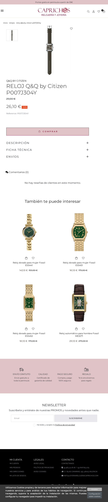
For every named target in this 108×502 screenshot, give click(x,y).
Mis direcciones (17, 472)
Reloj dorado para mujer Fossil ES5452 (29, 334)
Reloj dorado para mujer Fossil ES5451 (79, 264)
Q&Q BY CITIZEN (16, 80)
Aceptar (94, 489)
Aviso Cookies (40, 472)
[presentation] (54, 433)
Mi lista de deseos (18, 476)
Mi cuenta (14, 463)
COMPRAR (47, 131)
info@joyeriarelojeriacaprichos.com (81, 476)
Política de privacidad (65, 425)
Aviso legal (39, 463)
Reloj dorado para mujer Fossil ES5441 (29, 264)
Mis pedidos (15, 468)
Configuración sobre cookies (94, 495)
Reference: (11, 113)
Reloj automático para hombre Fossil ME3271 (79, 334)
